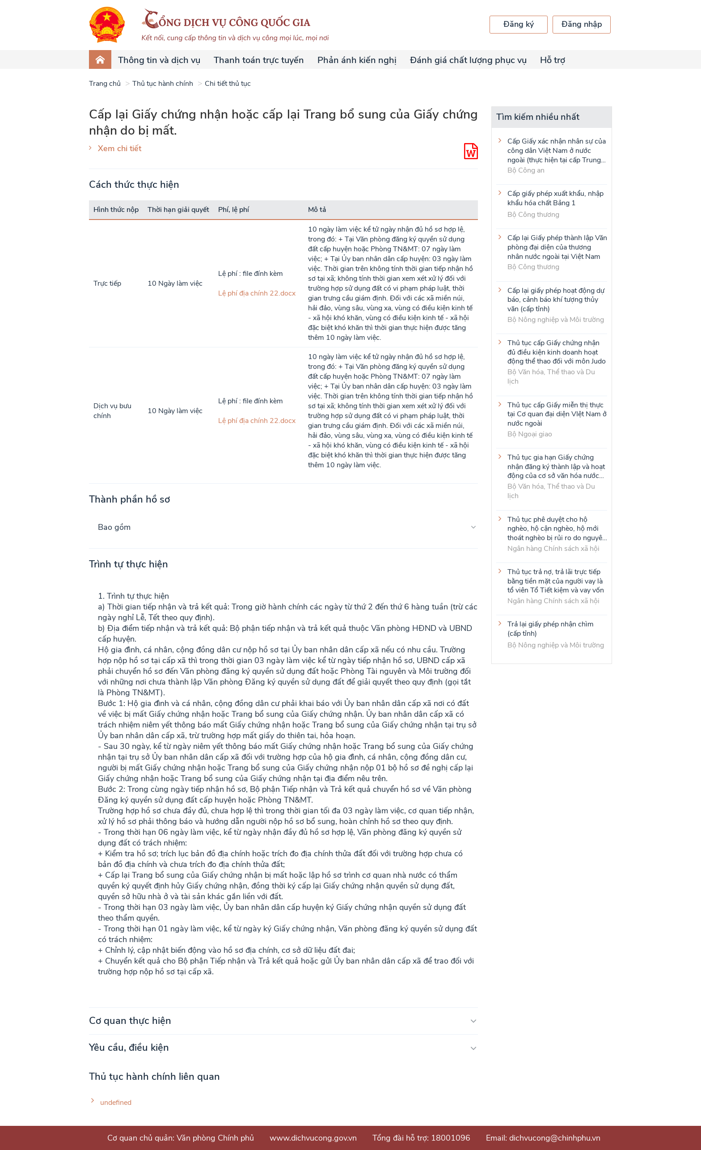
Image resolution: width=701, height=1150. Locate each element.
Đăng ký (518, 24)
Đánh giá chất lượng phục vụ (468, 60)
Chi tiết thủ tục (228, 84)
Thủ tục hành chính (162, 84)
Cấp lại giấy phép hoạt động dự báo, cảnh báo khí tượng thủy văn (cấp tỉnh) (555, 299)
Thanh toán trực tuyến (259, 60)
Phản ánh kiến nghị (357, 60)
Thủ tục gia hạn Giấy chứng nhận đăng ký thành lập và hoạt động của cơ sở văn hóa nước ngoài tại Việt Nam (556, 466)
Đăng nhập (582, 24)
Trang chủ (105, 84)
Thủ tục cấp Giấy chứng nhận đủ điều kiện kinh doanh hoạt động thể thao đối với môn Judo (556, 351)
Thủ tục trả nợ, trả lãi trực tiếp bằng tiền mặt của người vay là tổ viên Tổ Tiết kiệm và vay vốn (555, 580)
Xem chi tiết (119, 148)
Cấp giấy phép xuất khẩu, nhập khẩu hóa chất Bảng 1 (555, 198)
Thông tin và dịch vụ (159, 60)
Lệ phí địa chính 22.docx (257, 293)
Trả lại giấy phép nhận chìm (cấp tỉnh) (550, 629)
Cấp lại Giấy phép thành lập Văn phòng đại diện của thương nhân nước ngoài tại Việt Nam (557, 246)
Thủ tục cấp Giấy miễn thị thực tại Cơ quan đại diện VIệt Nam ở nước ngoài (557, 414)
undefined (115, 1103)
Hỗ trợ (552, 60)
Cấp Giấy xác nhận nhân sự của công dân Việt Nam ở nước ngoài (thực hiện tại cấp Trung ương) (556, 150)
